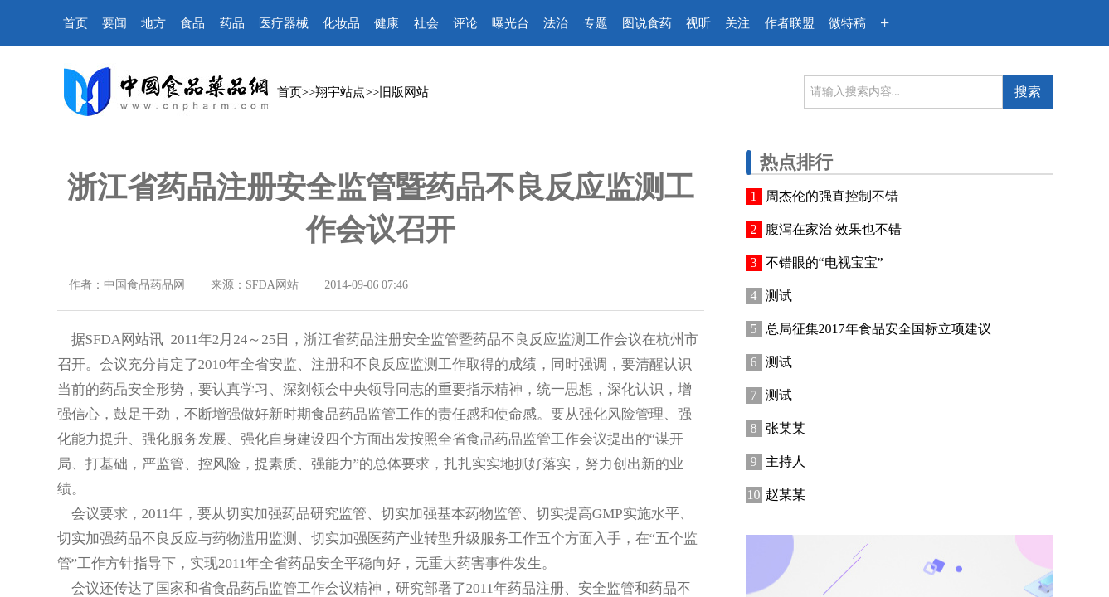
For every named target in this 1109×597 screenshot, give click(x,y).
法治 (555, 23)
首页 (75, 23)
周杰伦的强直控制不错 (832, 196)
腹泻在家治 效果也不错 (834, 229)
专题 (595, 23)
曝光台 (510, 23)
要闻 (114, 23)
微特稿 (847, 23)
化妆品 (341, 23)
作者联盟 (790, 23)
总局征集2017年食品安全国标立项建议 (878, 329)
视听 (698, 23)
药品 (232, 23)
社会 (426, 23)
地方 (153, 23)
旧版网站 (404, 92)
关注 (737, 23)
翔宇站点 (340, 92)
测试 (779, 296)
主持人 (785, 461)
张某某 (785, 428)
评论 (465, 23)
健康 (386, 23)
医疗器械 (284, 23)
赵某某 (785, 495)
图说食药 (647, 23)
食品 (192, 23)
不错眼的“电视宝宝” (824, 262)
